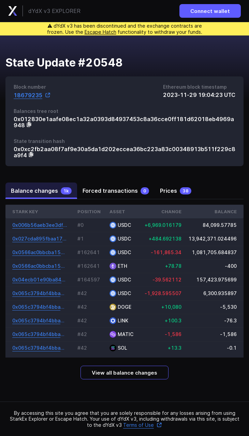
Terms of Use (142, 425)
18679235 (32, 95)
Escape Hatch (100, 32)
